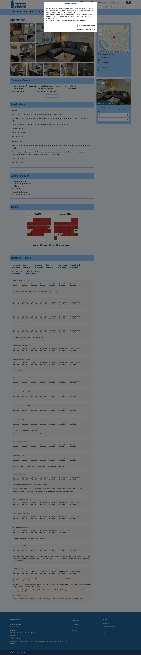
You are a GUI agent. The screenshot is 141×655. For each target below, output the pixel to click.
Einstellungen (80, 29)
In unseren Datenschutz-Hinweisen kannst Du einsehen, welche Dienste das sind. (66, 20)
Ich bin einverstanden (90, 29)
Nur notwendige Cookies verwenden (87, 25)
